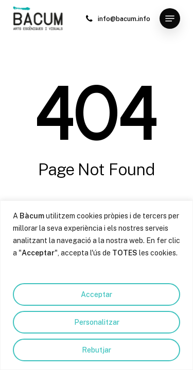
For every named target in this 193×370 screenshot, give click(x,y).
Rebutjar (96, 350)
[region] (96, 285)
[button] (170, 18)
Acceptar (96, 294)
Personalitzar (96, 322)
